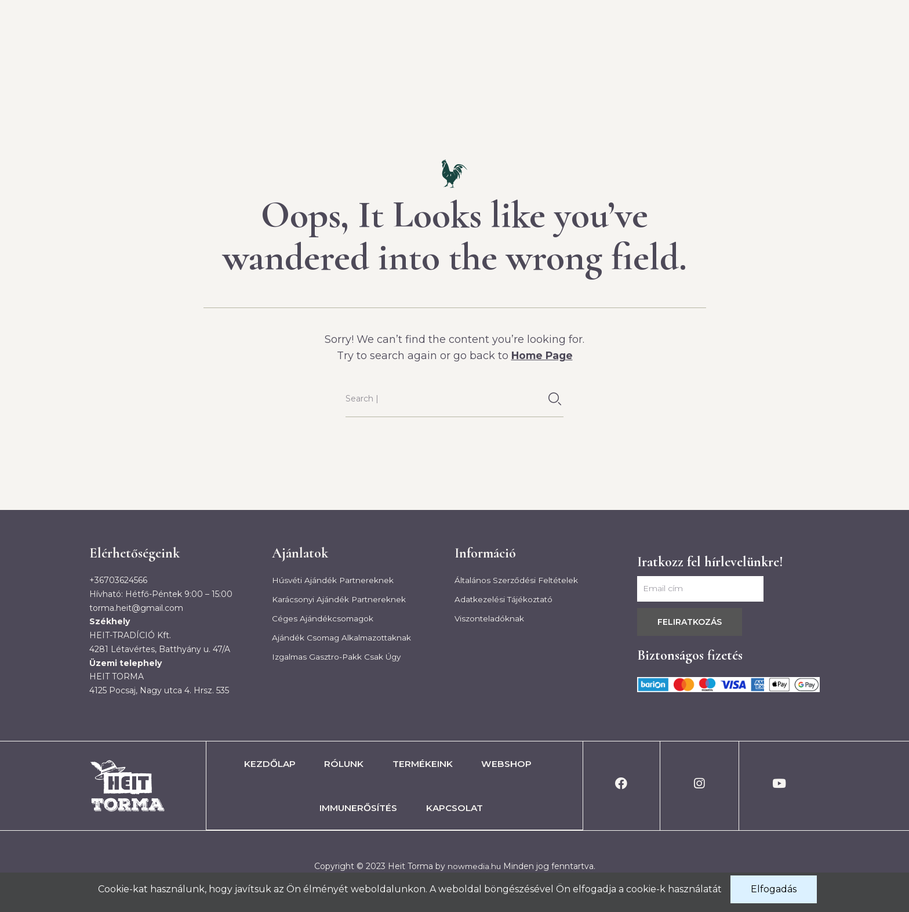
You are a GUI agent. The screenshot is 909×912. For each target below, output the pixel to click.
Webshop (571, 63)
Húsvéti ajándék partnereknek (334, 579)
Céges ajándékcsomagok (324, 619)
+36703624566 (118, 579)
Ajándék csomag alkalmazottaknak (344, 638)
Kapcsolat (777, 63)
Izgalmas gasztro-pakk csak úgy (339, 658)
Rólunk (395, 63)
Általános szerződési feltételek (517, 579)
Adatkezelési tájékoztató (505, 599)
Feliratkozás (689, 621)
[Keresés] (555, 399)
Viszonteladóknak (490, 619)
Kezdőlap (314, 63)
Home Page (542, 355)
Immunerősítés (672, 63)
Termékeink (480, 63)
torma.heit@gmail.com (136, 607)
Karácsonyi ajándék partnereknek (340, 599)
